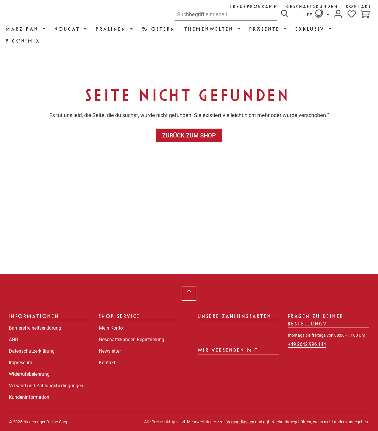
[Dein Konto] (338, 14)
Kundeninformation (29, 397)
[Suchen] (285, 14)
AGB (13, 339)
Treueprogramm (254, 6)
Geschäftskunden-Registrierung (131, 339)
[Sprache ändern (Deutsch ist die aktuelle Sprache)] (317, 14)
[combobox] (226, 14)
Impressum (20, 362)
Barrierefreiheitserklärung (35, 328)
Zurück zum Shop (189, 135)
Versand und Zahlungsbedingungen (46, 385)
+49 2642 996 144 (307, 344)
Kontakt (359, 6)
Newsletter (110, 351)
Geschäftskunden (313, 6)
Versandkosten (240, 421)
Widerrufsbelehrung (29, 374)
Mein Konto (111, 328)
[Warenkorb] (365, 14)
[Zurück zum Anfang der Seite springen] (189, 293)
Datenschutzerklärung (32, 351)
